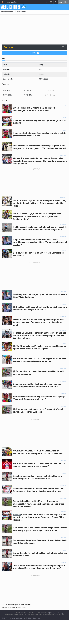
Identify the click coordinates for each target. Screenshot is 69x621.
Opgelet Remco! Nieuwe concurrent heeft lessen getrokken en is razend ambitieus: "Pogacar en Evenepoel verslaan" (40, 242)
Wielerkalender (7, 12)
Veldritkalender (20, 12)
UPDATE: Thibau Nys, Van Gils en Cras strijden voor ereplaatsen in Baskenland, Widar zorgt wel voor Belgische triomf (37, 216)
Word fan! (34, 53)
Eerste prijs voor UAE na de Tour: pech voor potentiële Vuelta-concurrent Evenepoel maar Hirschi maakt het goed (38, 322)
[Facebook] (50, 613)
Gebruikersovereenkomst (14, 614)
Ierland (41, 74)
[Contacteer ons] (58, 613)
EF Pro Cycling (50, 90)
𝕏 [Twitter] (54, 613)
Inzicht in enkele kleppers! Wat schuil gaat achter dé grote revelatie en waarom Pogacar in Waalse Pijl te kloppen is (40, 517)
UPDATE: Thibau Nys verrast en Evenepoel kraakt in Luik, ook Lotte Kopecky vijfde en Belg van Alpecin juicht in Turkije (39, 203)
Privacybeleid (41, 612)
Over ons (31, 612)
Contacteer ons (21, 612)
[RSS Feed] (62, 613)
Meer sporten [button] (12, 2)
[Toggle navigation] (63, 47)
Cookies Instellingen (33, 614)
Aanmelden (63, 2)
